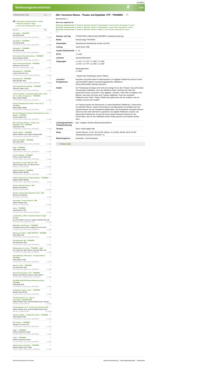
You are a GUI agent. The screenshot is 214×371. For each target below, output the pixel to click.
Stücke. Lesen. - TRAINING (22, 265)
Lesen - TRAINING (19, 208)
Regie (34, 23)
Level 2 (131, 25)
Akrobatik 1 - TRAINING (21, 33)
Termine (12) (65, 144)
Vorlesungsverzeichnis (32, 7)
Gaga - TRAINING (19, 147)
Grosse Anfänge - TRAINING (23, 155)
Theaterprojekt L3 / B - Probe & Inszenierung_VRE (31, 307)
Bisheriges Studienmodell (26, 21)
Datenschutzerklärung (111, 360)
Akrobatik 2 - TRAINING (21, 41)
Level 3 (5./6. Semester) (25, 26)
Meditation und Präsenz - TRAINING (25, 225)
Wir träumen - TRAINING (21, 322)
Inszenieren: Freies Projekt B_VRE (25, 162)
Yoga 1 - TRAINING (19, 330)
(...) (57, 31)
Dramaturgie (102, 25)
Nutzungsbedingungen (127, 360)
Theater (40, 21)
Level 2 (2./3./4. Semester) (118, 25)
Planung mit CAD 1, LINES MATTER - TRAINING (30, 233)
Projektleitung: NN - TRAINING (24, 240)
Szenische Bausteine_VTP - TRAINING (26, 273)
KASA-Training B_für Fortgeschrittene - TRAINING (31, 178)
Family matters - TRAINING (22, 132)
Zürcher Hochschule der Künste (23, 360)
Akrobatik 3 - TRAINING (21, 48)
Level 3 (38, 26)
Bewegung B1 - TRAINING (22, 78)
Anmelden (140, 2)
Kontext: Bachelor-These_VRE (24, 185)
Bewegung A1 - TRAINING (22, 71)
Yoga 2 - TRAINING (19, 337)
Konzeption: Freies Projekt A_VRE (25, 200)
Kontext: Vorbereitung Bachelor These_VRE (28, 193)
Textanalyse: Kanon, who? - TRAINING (27, 290)
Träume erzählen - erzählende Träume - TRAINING (30, 315)
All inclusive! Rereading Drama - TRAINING (28, 56)
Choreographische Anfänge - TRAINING (27, 86)
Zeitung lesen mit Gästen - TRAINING (26, 345)
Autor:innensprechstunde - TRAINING (26, 63)
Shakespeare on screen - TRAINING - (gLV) (28, 248)
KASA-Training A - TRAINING (23, 170)
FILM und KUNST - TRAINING (23, 140)
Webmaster (141, 360)
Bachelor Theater (23, 23)
